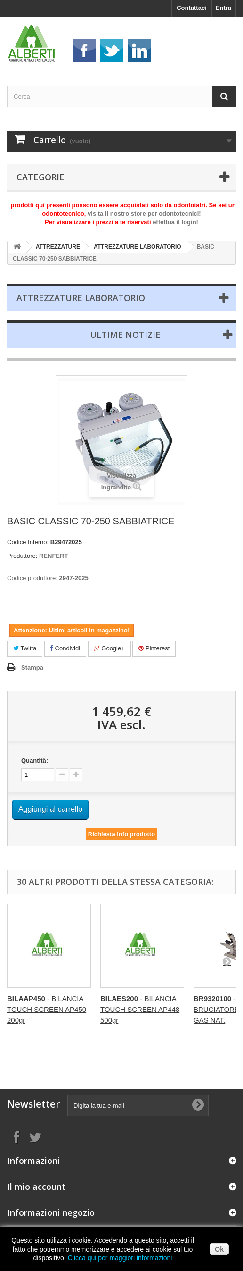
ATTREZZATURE (58, 247)
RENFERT (53, 555)
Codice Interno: (28, 542)
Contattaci (192, 7)
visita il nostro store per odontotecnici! (144, 213)
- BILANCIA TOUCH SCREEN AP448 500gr (139, 1009)
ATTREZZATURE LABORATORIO (137, 247)
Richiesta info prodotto (121, 834)
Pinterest (154, 648)
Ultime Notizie (125, 334)
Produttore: (22, 555)
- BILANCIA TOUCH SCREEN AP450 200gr (46, 1009)
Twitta (24, 648)
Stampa (32, 667)
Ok (219, 1249)
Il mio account (36, 1186)
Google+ (109, 648)
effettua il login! (175, 222)
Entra (223, 7)
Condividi (65, 648)
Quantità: (34, 760)
